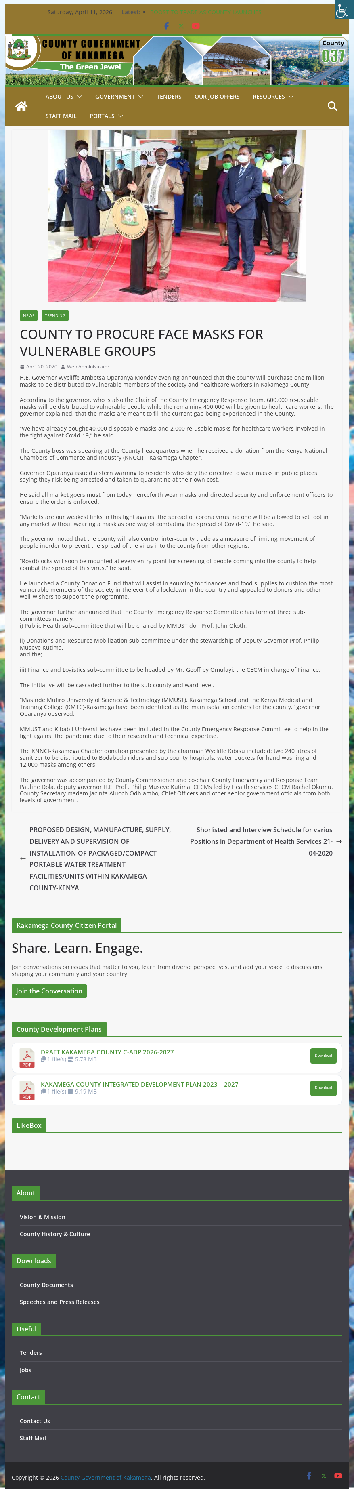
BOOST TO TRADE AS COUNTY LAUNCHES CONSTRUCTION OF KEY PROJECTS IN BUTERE (211, 16)
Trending (55, 315)
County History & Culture (55, 1234)
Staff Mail (33, 1438)
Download (323, 1055)
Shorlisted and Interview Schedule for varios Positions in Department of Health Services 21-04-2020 (266, 841)
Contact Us (35, 1421)
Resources (269, 96)
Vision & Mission (42, 1217)
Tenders (169, 96)
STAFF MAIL (61, 116)
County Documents (46, 1285)
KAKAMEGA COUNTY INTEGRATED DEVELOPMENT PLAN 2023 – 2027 (140, 1084)
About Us (59, 96)
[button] (77, 96)
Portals (102, 116)
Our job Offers (217, 96)
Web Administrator (88, 367)
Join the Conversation (49, 990)
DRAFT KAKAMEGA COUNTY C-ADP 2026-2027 (107, 1052)
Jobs (25, 1370)
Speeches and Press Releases (60, 1302)
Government (115, 96)
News (28, 315)
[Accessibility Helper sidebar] (344, 9)
